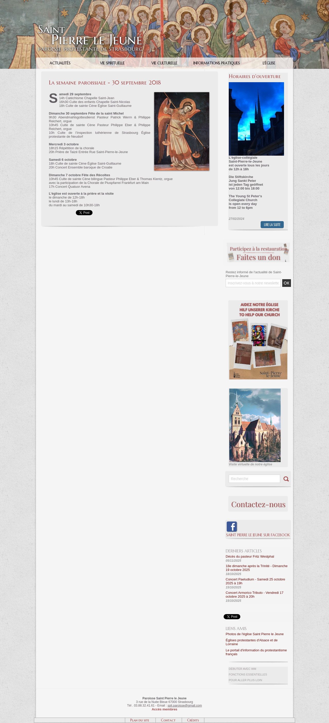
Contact (169, 720)
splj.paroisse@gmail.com (185, 705)
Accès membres (164, 709)
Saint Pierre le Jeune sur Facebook (258, 535)
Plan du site (140, 720)
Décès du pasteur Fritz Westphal (250, 556)
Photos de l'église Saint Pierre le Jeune (255, 634)
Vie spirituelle (112, 63)
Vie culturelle (164, 63)
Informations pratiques (216, 63)
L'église (269, 63)
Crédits (193, 720)
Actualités (60, 63)
